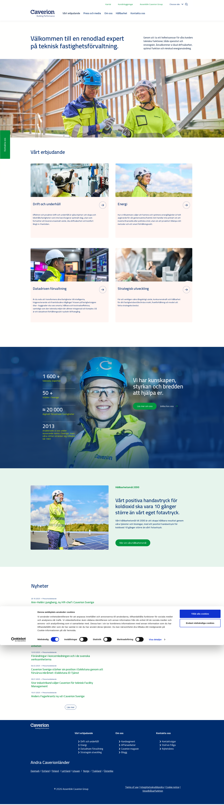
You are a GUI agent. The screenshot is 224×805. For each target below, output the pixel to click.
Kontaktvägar (169, 742)
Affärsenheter (128, 746)
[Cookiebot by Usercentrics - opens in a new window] (18, 799)
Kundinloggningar (125, 4)
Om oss (108, 13)
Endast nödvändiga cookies (200, 783)
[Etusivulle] (43, 13)
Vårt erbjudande (71, 13)
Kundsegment (128, 742)
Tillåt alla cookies (200, 773)
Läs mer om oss (145, 406)
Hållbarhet (121, 13)
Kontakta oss (138, 13)
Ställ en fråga (169, 746)
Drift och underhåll (89, 742)
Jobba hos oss (169, 406)
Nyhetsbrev (168, 749)
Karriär (108, 4)
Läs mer (71, 707)
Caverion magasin (130, 749)
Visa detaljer (155, 799)
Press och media (92, 13)
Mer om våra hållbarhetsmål (132, 543)
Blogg (124, 753)
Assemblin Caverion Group (151, 4)
